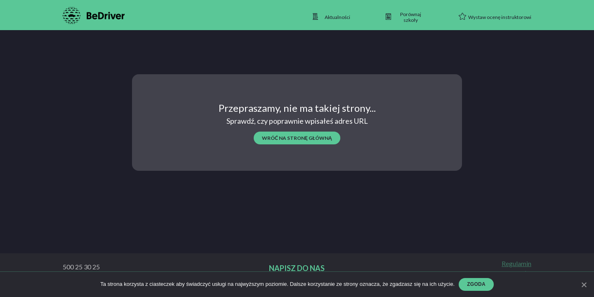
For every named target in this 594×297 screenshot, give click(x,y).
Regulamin (516, 263)
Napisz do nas (297, 268)
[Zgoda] (584, 284)
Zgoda (476, 284)
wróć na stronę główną (297, 138)
